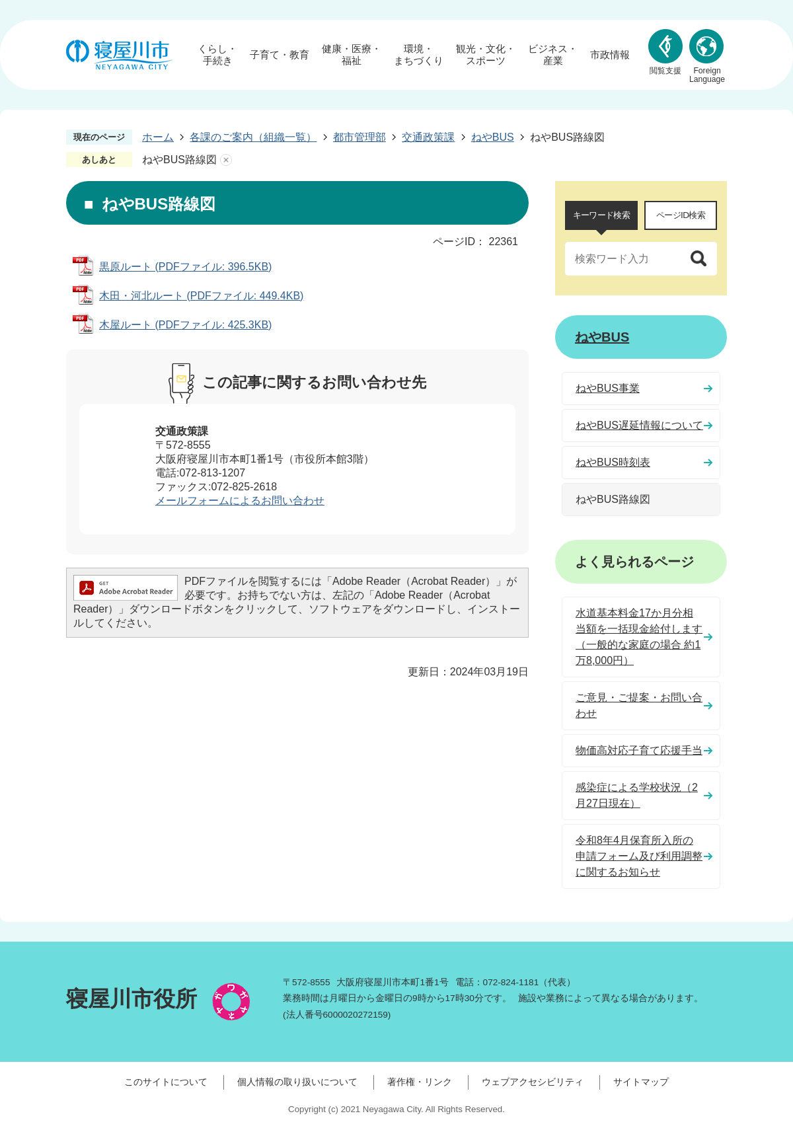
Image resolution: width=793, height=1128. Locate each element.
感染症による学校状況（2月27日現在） (637, 795)
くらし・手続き (217, 54)
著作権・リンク (419, 1081)
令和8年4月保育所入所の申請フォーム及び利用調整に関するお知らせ (639, 856)
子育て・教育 (279, 54)
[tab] (601, 215)
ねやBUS (492, 137)
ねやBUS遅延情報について (639, 425)
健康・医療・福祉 (351, 54)
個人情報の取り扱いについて (297, 1081)
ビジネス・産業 (553, 54)
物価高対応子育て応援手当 (639, 750)
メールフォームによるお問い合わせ (239, 500)
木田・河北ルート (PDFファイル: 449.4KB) (201, 295)
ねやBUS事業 (608, 388)
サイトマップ (641, 1081)
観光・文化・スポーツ (485, 54)
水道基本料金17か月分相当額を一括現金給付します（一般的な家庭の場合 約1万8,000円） (639, 636)
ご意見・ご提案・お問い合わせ (639, 705)
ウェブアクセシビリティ (533, 1081)
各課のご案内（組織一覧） (253, 137)
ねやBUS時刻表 (613, 462)
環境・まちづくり (418, 54)
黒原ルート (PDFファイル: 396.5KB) (185, 266)
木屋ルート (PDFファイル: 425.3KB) (185, 324)
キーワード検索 (601, 215)
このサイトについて (166, 1081)
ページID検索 (680, 215)
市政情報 (610, 54)
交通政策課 (428, 137)
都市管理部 (359, 137)
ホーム (158, 137)
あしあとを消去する (226, 160)
